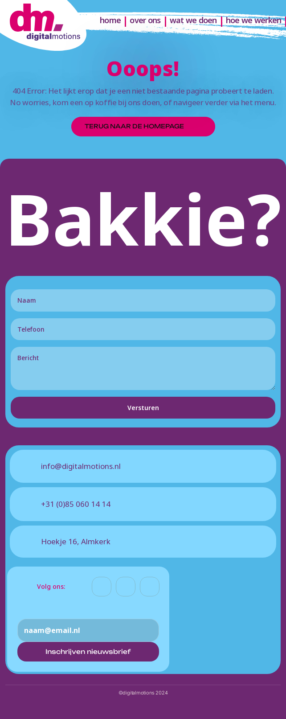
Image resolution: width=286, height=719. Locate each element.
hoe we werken (254, 20)
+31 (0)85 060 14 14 (75, 504)
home (110, 20)
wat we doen (193, 20)
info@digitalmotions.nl (81, 466)
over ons (145, 20)
